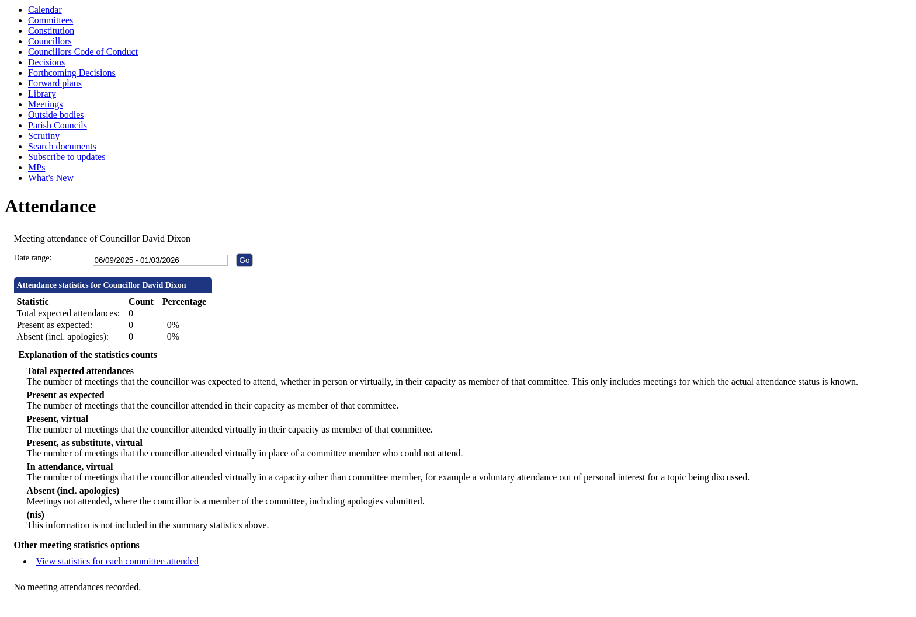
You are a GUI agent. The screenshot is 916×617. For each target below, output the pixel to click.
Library (42, 94)
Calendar (45, 10)
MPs (36, 167)
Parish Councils (57, 125)
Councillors (50, 41)
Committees (50, 20)
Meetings (45, 104)
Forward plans (55, 83)
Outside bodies (56, 115)
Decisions (46, 62)
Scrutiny (44, 136)
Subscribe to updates (66, 157)
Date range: (33, 257)
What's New (51, 178)
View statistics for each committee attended (117, 561)
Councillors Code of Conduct (83, 52)
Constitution (51, 31)
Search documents (62, 146)
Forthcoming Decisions (72, 73)
